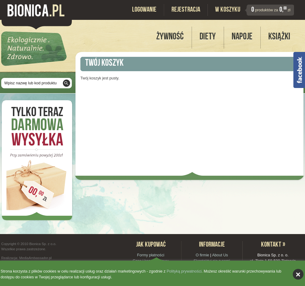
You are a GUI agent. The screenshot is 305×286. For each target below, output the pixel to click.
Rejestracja (185, 10)
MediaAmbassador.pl (35, 258)
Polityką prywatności (184, 271)
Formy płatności (150, 255)
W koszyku (227, 10)
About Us (220, 255)
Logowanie (144, 10)
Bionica (35, 10)
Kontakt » (273, 245)
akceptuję (298, 274)
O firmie (202, 255)
